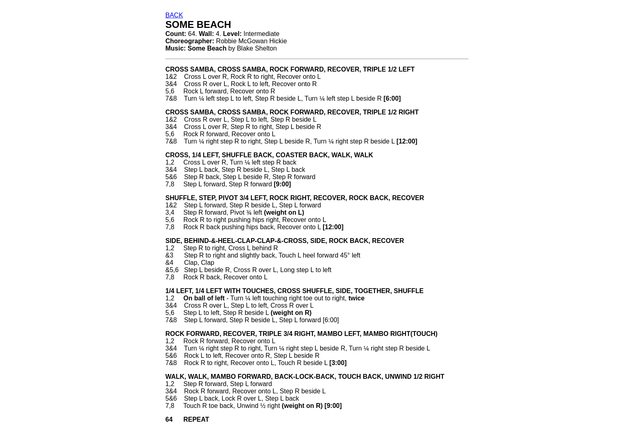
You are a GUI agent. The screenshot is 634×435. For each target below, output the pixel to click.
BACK (174, 15)
